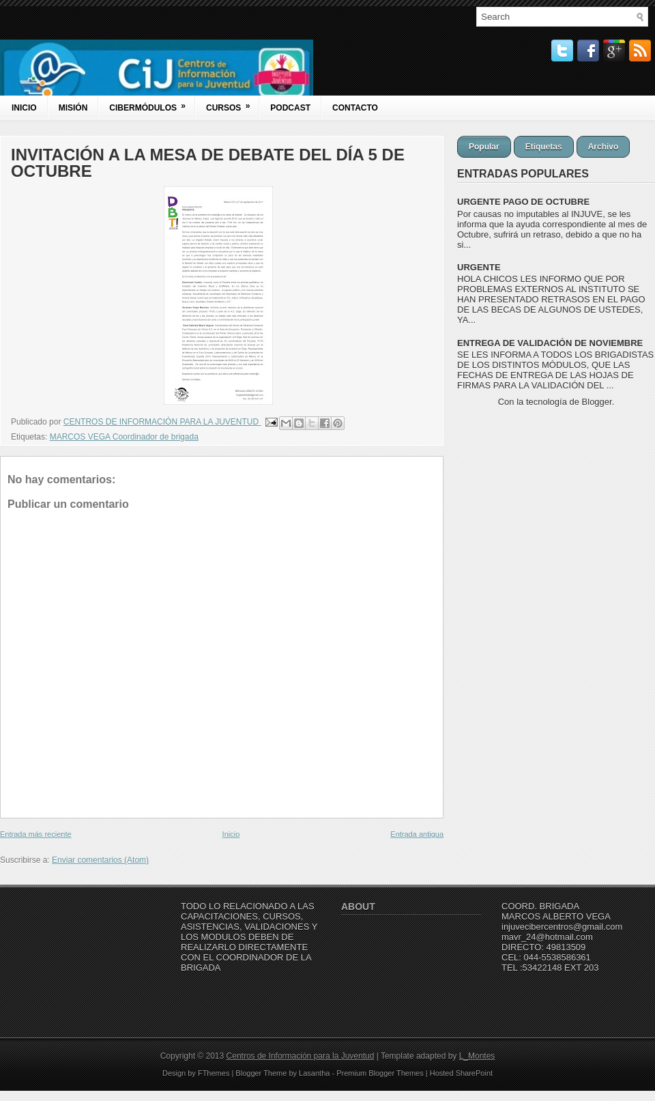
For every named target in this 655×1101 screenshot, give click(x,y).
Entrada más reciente (36, 834)
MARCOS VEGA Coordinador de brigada (124, 437)
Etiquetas (543, 147)
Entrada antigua (416, 834)
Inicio (24, 108)
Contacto (355, 108)
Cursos (232, 104)
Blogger (597, 402)
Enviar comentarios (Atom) (100, 860)
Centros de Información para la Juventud (301, 1056)
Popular (484, 147)
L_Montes (477, 1056)
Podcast (290, 108)
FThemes (213, 1073)
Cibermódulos (151, 104)
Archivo (603, 147)
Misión (73, 108)
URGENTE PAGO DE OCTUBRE (523, 202)
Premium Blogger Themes (380, 1073)
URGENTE (479, 267)
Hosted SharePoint (461, 1073)
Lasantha (314, 1073)
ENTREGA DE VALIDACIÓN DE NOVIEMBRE (550, 343)
